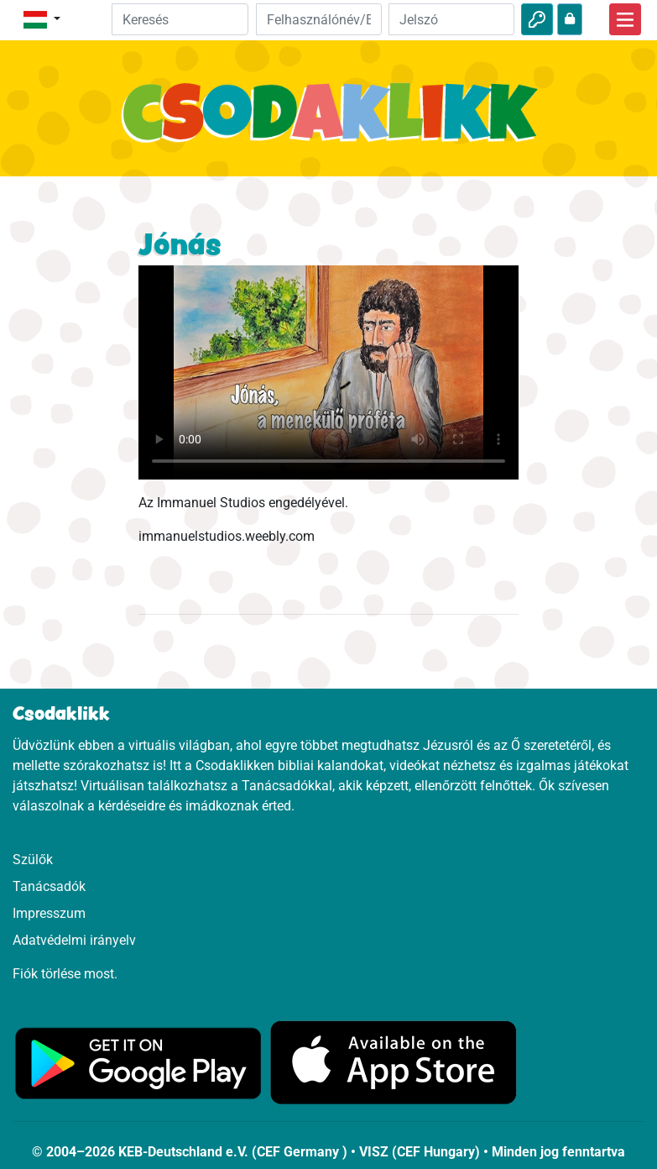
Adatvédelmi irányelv (74, 940)
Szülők (33, 860)
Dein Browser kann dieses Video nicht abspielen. (328, 372)
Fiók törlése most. (65, 974)
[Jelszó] (451, 19)
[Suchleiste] (180, 19)
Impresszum (49, 913)
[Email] (319, 19)
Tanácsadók (49, 886)
